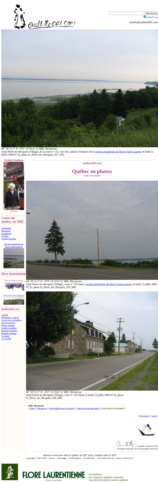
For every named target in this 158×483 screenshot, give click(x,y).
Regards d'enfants (8, 333)
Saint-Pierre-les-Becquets (88, 408)
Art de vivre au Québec (11, 320)
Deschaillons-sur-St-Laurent (62, 408)
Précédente (144, 416)
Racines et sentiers (9, 330)
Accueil (4, 315)
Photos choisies (8, 325)
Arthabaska (6, 228)
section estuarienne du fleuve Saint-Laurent (118, 151)
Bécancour (6, 231)
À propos (5, 336)
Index (32, 408)
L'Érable (5, 236)
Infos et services (8, 323)
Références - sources (10, 317)
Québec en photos (9, 328)
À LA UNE (6, 338)
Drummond (6, 233)
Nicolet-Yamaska (8, 239)
